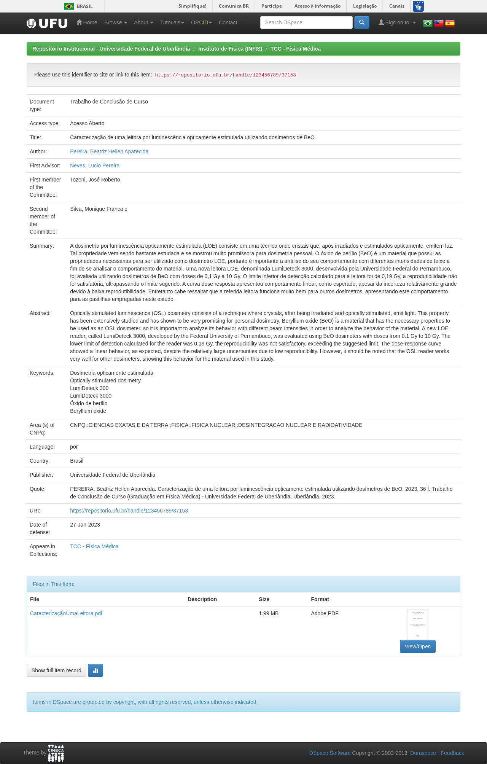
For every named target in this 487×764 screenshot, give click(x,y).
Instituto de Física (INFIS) (230, 49)
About (143, 22)
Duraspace (423, 753)
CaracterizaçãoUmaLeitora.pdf (66, 613)
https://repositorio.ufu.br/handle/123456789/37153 (129, 511)
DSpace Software (330, 753)
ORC (201, 22)
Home (86, 22)
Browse (115, 22)
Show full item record (56, 670)
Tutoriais (172, 22)
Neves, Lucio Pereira (94, 165)
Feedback (452, 753)
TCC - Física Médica (296, 49)
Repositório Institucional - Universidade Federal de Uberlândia (111, 49)
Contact (228, 22)
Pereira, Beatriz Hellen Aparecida (109, 151)
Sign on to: (397, 22)
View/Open (418, 646)
